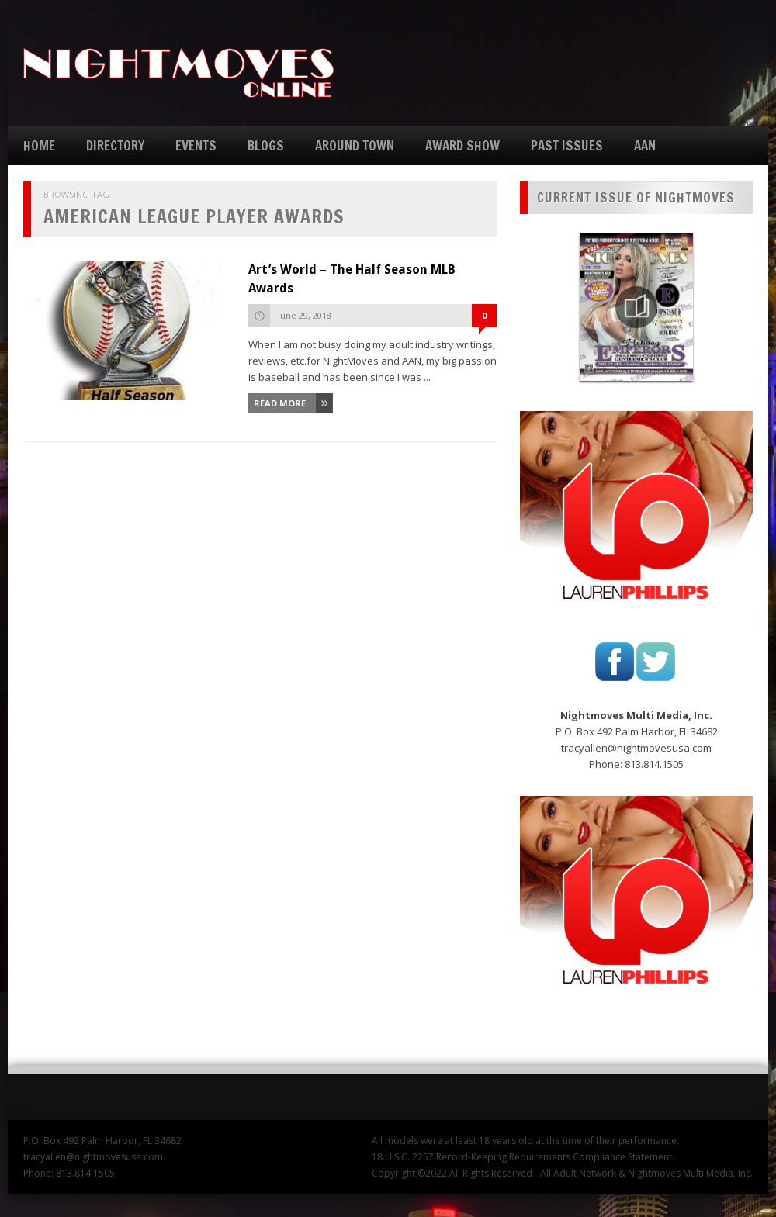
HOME (39, 145)
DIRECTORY (115, 145)
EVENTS (196, 145)
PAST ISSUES (567, 145)
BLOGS (266, 145)
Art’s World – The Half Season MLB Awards (352, 279)
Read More (280, 403)
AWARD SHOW (462, 145)
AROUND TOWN (354, 145)
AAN (645, 145)
